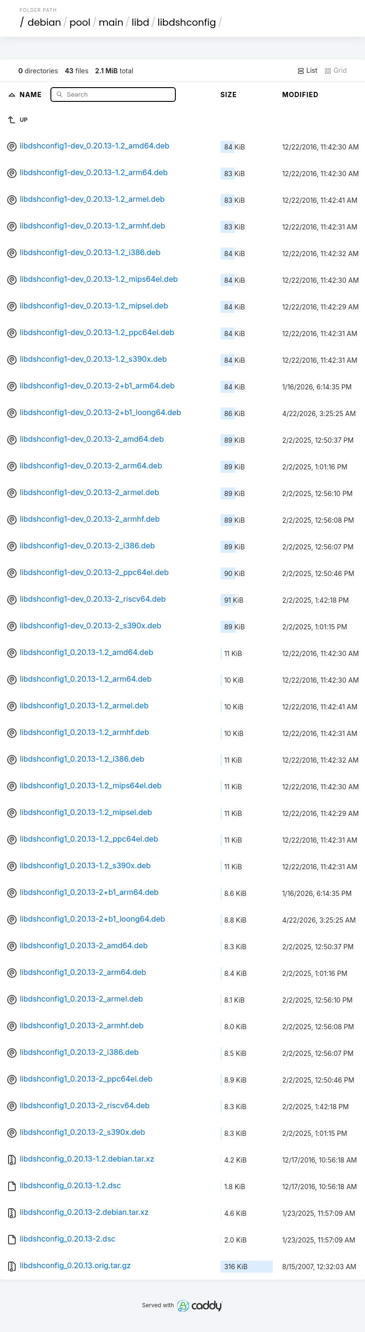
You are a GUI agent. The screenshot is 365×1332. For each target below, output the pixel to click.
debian (44, 22)
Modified (300, 94)
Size (229, 94)
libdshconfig (187, 22)
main (111, 22)
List (307, 70)
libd (140, 22)
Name (31, 94)
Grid (335, 70)
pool (79, 22)
